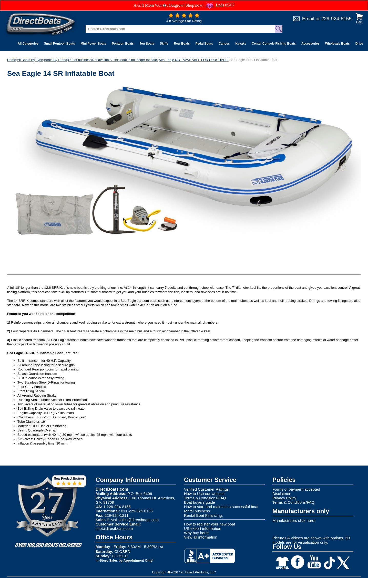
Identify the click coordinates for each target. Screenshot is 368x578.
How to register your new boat (209, 524)
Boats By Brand (55, 60)
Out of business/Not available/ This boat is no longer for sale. (113, 60)
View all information (200, 537)
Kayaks (241, 43)
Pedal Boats (204, 43)
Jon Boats (146, 43)
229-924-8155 (336, 18)
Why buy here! (196, 533)
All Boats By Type (30, 60)
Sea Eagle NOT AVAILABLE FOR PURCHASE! (193, 60)
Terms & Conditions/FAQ (205, 498)
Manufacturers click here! (293, 520)
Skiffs (164, 43)
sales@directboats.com (139, 520)
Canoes (224, 43)
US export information (202, 528)
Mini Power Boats (93, 43)
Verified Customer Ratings (206, 489)
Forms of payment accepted (296, 489)
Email (308, 18)
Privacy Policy (284, 498)
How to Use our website (204, 493)
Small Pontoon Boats (59, 43)
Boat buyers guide (199, 502)
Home (11, 60)
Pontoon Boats (123, 43)
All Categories (28, 43)
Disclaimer (281, 493)
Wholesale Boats (337, 43)
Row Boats (182, 43)
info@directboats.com (114, 528)
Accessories (310, 43)
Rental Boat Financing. (203, 515)
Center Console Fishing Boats (274, 43)
